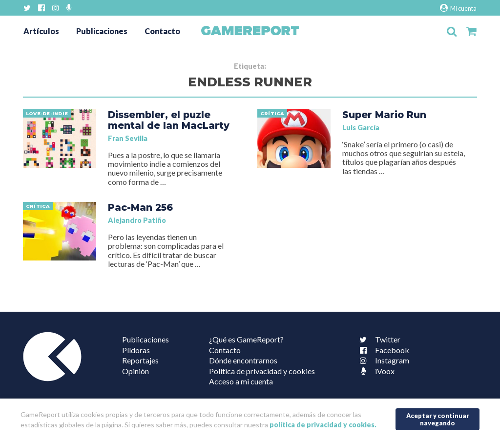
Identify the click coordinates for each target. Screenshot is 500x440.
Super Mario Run (384, 114)
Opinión (135, 371)
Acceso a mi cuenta (241, 381)
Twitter (377, 339)
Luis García (360, 127)
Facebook (382, 350)
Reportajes (140, 360)
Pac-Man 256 (140, 207)
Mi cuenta (458, 8)
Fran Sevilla (127, 138)
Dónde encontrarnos (243, 360)
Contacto (162, 31)
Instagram (382, 360)
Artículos (41, 31)
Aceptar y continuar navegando (437, 419)
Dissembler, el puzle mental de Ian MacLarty (168, 120)
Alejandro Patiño (137, 220)
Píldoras (136, 350)
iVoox (375, 371)
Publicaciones (101, 31)
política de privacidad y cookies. (323, 424)
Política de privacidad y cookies (262, 371)
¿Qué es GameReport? (246, 339)
